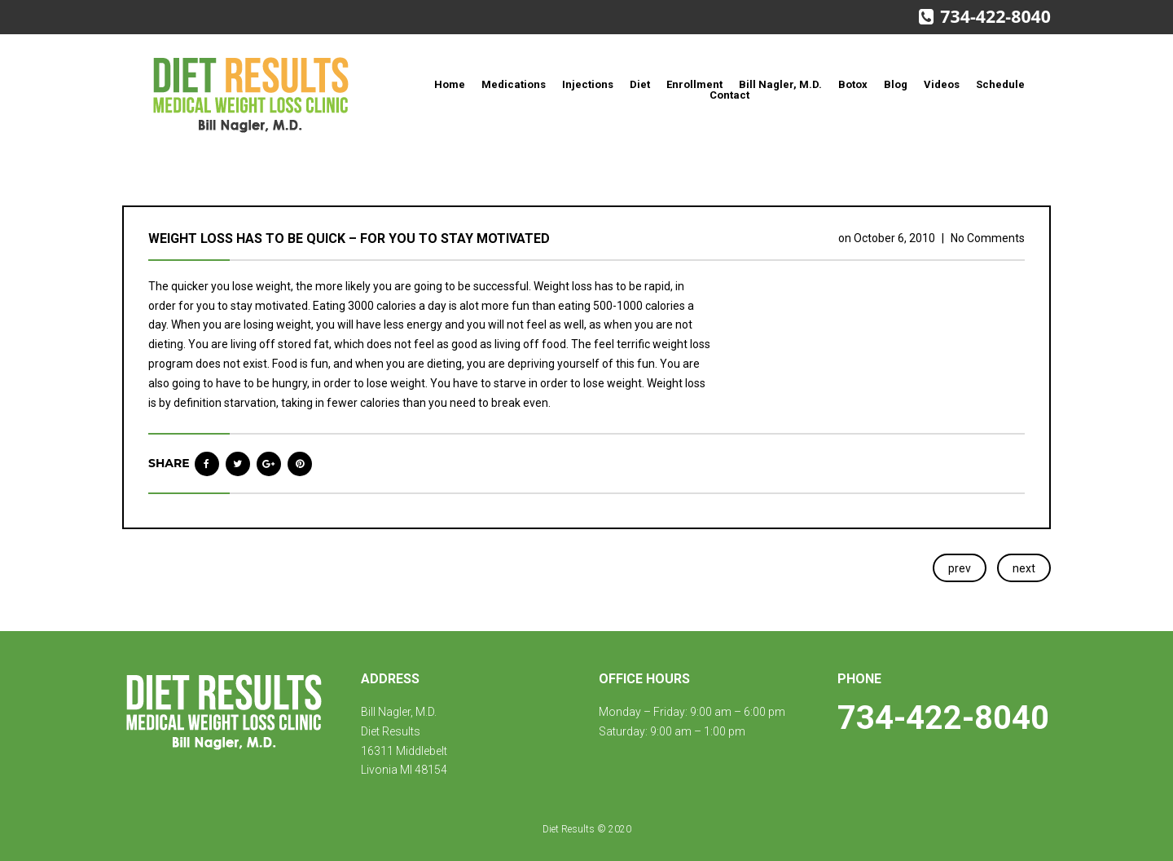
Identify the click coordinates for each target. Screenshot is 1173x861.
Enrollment (694, 84)
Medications (513, 84)
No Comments (988, 238)
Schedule (1000, 84)
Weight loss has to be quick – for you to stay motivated (349, 238)
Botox (853, 84)
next (1024, 568)
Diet (640, 84)
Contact (729, 95)
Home (449, 84)
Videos (942, 84)
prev (959, 568)
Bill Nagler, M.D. (780, 84)
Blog (895, 84)
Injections (587, 84)
